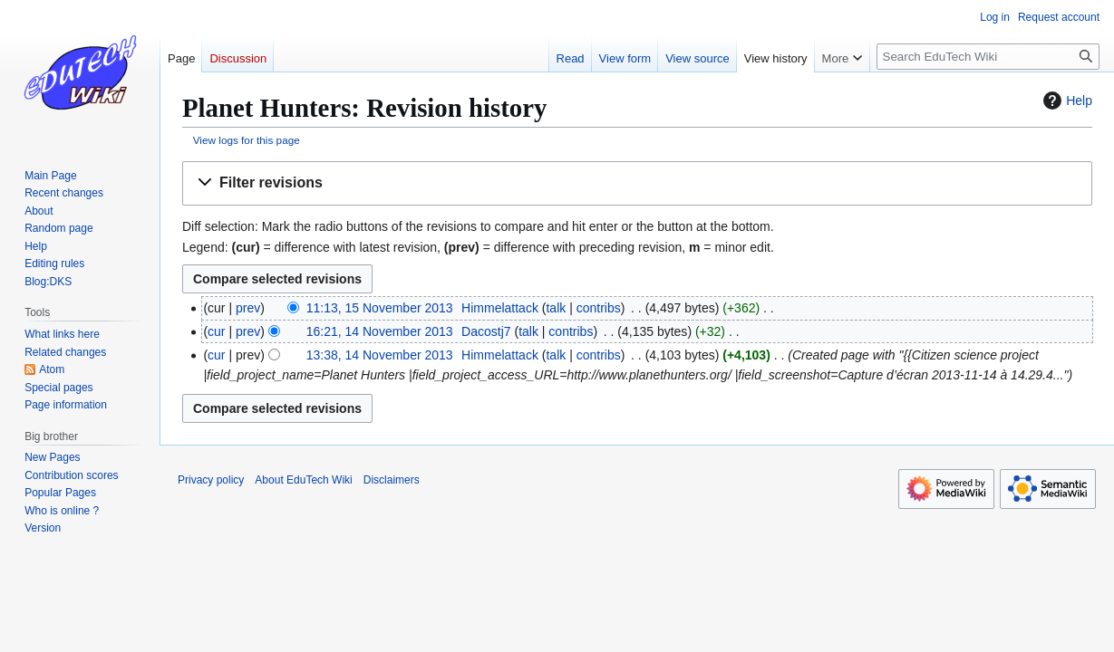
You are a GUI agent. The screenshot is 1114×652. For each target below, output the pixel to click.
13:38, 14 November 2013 (379, 355)
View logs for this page (246, 140)
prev (248, 308)
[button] (637, 183)
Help (1065, 100)
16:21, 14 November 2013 (379, 331)
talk (556, 308)
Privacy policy (211, 480)
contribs (598, 308)
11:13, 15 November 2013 (379, 308)
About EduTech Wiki (303, 480)
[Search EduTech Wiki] (988, 56)
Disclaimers (391, 480)
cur (216, 331)
